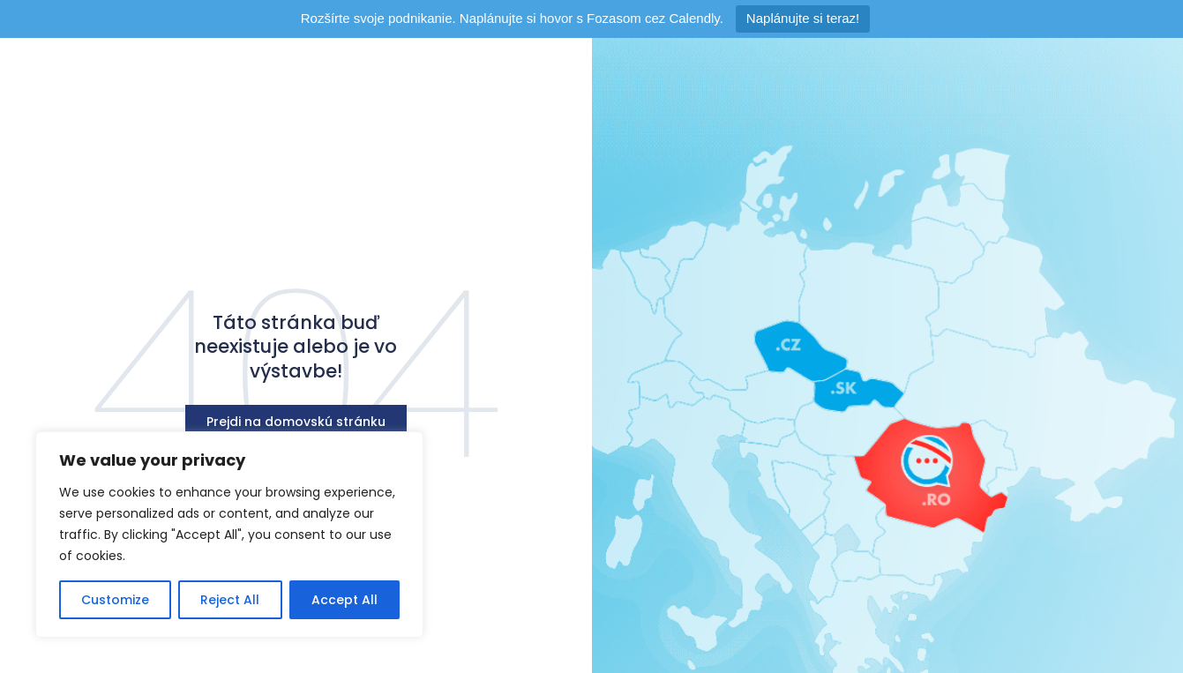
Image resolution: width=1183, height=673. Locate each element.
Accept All (344, 600)
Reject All (229, 600)
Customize (115, 600)
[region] (229, 534)
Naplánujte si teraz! (802, 18)
